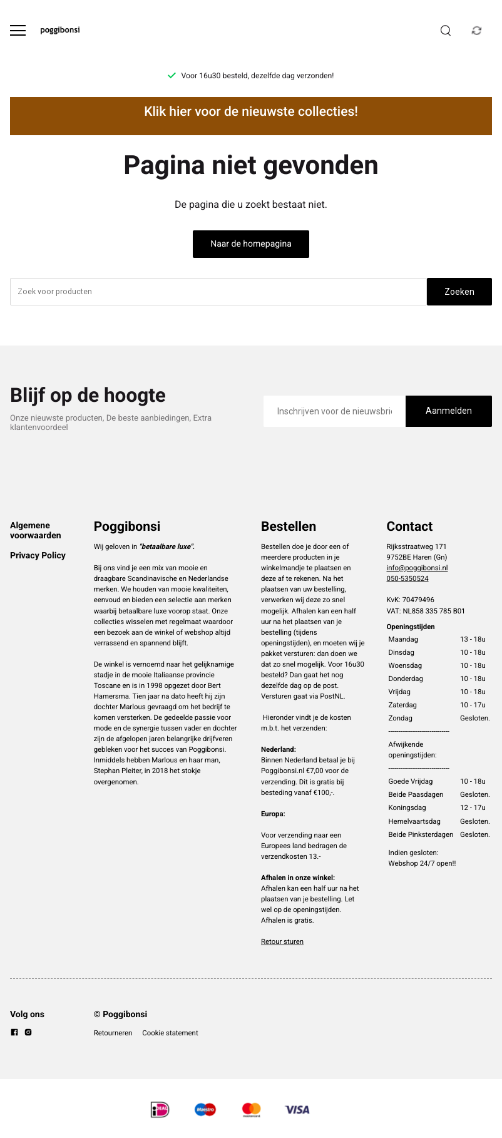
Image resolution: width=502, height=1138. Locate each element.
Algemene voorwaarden (35, 531)
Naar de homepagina (251, 244)
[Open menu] (18, 30)
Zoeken (459, 292)
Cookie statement (170, 1032)
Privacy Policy (38, 556)
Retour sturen (282, 941)
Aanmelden (449, 411)
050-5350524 (408, 578)
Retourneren (113, 1032)
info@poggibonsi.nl (417, 567)
